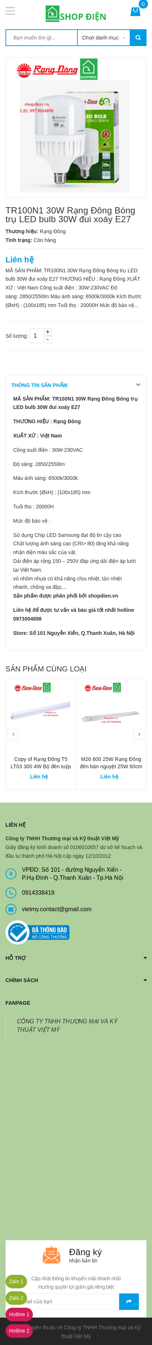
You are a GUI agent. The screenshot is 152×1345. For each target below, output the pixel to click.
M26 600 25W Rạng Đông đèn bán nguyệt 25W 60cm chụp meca (111, 766)
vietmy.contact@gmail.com (56, 909)
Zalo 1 (16, 1281)
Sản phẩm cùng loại (46, 669)
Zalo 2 (16, 1298)
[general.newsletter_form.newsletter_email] (76, 1301)
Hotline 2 (19, 1331)
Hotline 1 (19, 1314)
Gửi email (129, 1301)
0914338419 (38, 893)
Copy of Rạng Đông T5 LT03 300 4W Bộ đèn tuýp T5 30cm (41, 766)
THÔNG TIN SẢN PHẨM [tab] (39, 385)
